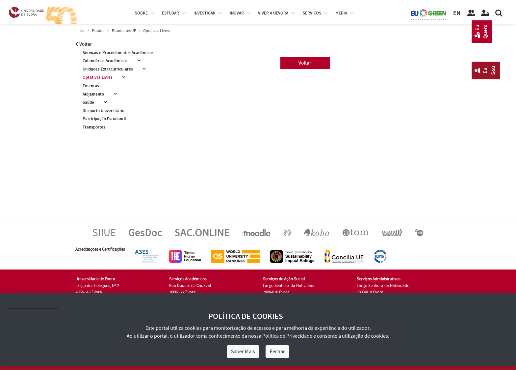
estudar (170, 13)
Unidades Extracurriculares (108, 69)
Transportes (94, 127)
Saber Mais (243, 351)
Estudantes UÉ (124, 30)
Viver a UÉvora (273, 13)
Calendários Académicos (105, 61)
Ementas (91, 86)
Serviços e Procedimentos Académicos (118, 53)
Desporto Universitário (103, 111)
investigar (205, 13)
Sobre (141, 13)
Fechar (277, 351)
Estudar (98, 30)
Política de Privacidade (287, 336)
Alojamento (93, 94)
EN (456, 13)
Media (341, 13)
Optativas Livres (98, 77)
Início (80, 30)
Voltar (83, 44)
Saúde (88, 102)
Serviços (312, 13)
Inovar (237, 13)
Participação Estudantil (104, 119)
